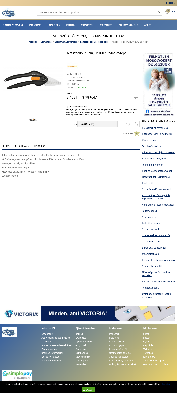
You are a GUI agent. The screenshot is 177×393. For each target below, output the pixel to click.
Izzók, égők (148, 183)
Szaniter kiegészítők (152, 266)
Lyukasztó (80, 337)
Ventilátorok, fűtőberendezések (158, 204)
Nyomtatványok (83, 341)
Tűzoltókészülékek (151, 146)
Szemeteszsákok (150, 229)
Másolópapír (81, 360)
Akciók (147, 24)
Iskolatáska (149, 356)
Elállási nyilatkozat (50, 356)
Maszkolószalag (150, 253)
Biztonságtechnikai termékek (157, 133)
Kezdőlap (33, 41)
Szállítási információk (52, 352)
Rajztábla (148, 345)
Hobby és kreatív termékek (122, 364)
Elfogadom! (89, 389)
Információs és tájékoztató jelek (158, 152)
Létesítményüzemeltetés (66, 41)
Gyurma (147, 341)
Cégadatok (47, 333)
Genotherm (81, 349)
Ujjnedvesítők (149, 140)
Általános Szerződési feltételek (57, 345)
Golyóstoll (80, 345)
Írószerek (114, 337)
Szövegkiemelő (83, 356)
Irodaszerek (35, 24)
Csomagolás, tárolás (120, 352)
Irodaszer (114, 333)
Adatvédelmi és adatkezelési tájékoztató (55, 339)
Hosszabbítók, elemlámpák (156, 176)
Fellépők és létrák (151, 223)
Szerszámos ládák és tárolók (157, 189)
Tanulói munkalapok (153, 360)
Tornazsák (148, 352)
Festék (146, 337)
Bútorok (70, 24)
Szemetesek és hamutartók (156, 235)
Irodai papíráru (117, 341)
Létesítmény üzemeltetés (155, 127)
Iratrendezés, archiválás (121, 360)
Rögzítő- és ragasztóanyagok (157, 170)
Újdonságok (106, 24)
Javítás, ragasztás (118, 356)
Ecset (146, 333)
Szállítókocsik (149, 216)
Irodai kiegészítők (118, 349)
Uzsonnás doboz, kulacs (155, 364)
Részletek (165, 384)
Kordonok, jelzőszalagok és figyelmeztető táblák (156, 197)
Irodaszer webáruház (12, 24)
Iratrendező (81, 364)
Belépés (169, 2)
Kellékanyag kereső (128, 24)
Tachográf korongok (152, 164)
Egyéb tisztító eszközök (154, 247)
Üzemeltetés (87, 24)
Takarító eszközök (151, 241)
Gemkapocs (81, 352)
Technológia (53, 24)
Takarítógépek (149, 210)
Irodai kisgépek (117, 345)
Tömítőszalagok (150, 287)
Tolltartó (147, 349)
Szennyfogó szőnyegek (154, 158)
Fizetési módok (49, 349)
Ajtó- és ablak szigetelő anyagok (158, 281)
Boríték (79, 333)
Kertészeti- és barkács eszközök (94, 41)
